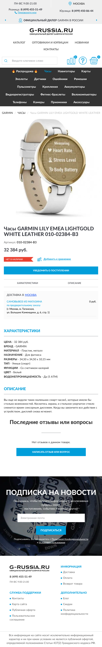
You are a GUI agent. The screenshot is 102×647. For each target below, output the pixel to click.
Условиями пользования (52, 542)
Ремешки (80, 79)
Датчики (40, 79)
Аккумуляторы (74, 86)
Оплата (67, 578)
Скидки (67, 604)
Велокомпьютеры (84, 94)
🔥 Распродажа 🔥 (25, 71)
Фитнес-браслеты (52, 94)
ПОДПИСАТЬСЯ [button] (51, 530)
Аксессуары (81, 102)
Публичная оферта (23, 610)
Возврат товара (72, 584)
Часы (47, 71)
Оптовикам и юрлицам (50, 42)
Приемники (59, 102)
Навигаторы (66, 71)
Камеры (38, 102)
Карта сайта (19, 604)
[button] (25, 12)
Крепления (50, 86)
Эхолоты (21, 79)
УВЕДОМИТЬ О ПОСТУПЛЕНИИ (51, 270)
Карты (85, 71)
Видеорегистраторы (20, 94)
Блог (66, 598)
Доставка (69, 572)
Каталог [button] (19, 42)
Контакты (51, 49)
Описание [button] (74, 283)
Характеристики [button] (27, 283)
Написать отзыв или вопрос (51, 452)
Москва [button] (31, 295)
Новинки (82, 42)
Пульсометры (26, 86)
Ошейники (60, 79)
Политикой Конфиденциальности (70, 539)
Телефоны (20, 102)
